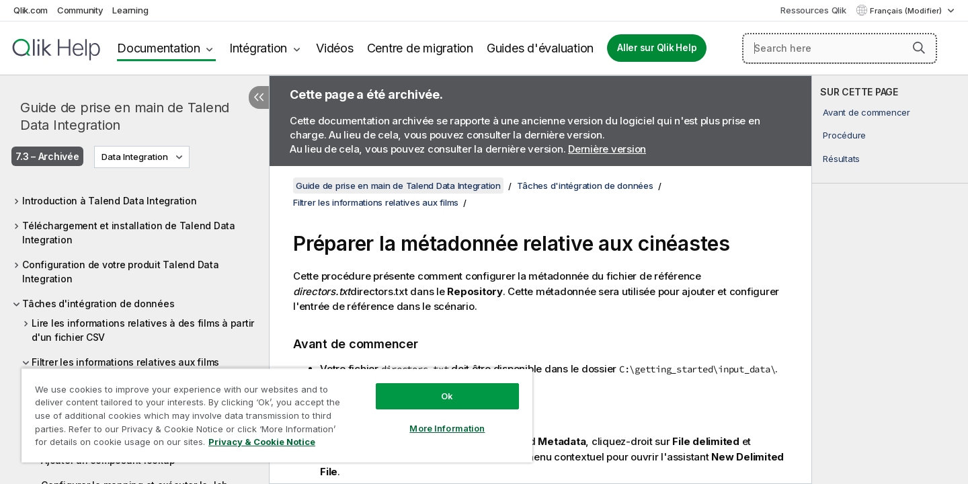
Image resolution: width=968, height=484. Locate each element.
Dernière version (607, 149)
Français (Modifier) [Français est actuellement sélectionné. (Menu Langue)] (907, 10)
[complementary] (890, 279)
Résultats (841, 158)
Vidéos (335, 48)
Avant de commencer (866, 112)
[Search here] (839, 48)
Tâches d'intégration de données (98, 303)
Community (80, 10)
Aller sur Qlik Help (656, 47)
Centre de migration (420, 48)
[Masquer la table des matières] (259, 97)
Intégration (258, 48)
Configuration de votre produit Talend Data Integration (120, 271)
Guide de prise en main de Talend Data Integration (124, 116)
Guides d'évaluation (540, 48)
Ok (447, 396)
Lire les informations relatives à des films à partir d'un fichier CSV (143, 330)
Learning (130, 10)
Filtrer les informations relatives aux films (125, 362)
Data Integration (135, 156)
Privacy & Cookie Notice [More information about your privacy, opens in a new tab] (261, 441)
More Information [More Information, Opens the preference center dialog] (447, 428)
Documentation (158, 48)
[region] (277, 415)
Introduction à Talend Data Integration (109, 200)
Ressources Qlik (813, 10)
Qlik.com (30, 10)
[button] (919, 47)
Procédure (844, 135)
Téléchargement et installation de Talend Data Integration (128, 232)
